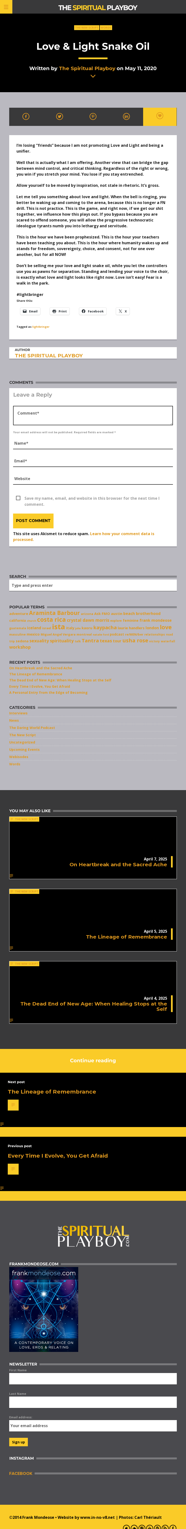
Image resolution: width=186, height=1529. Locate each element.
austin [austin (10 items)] (116, 613)
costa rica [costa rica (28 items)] (51, 619)
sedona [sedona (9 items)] (22, 641)
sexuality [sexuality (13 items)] (39, 641)
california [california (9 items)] (17, 620)
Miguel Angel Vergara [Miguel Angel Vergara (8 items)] (58, 634)
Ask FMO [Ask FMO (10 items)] (102, 613)
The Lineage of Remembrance (35, 674)
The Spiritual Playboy (87, 68)
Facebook (20, 1473)
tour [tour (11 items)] (117, 641)
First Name (18, 1370)
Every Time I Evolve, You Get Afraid (39, 686)
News (14, 720)
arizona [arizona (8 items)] (87, 614)
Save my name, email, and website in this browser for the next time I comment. (92, 498)
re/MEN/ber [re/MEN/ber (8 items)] (134, 634)
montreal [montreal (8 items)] (84, 634)
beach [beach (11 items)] (129, 613)
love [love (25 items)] (166, 627)
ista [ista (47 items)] (58, 626)
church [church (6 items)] (31, 620)
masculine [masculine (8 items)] (17, 634)
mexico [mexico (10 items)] (33, 634)
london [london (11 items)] (152, 627)
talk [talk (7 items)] (78, 641)
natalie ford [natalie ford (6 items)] (101, 634)
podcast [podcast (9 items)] (117, 634)
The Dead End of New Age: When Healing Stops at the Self (60, 680)
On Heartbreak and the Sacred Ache (40, 668)
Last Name (17, 1393)
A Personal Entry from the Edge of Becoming (48, 692)
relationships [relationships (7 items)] (154, 634)
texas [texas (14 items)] (106, 641)
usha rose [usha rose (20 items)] (135, 640)
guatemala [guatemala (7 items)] (17, 628)
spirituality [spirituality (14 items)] (62, 641)
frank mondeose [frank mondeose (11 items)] (156, 620)
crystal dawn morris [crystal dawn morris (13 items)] (88, 620)
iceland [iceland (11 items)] (34, 627)
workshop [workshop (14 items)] (20, 647)
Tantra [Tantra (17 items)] (90, 640)
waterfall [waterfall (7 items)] (168, 641)
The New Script (86, 27)
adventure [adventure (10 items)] (18, 613)
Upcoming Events (24, 749)
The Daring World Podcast (32, 727)
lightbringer (40, 326)
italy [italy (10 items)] (70, 627)
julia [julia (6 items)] (78, 628)
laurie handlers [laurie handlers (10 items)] (131, 627)
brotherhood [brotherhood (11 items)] (148, 613)
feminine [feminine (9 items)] (131, 620)
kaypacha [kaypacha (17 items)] (105, 627)
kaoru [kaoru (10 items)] (87, 627)
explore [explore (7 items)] (116, 620)
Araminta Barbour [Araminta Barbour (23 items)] (54, 613)
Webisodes (18, 756)
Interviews (18, 713)
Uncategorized (22, 742)
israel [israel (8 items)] (46, 628)
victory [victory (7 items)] (154, 641)
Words (106, 27)
